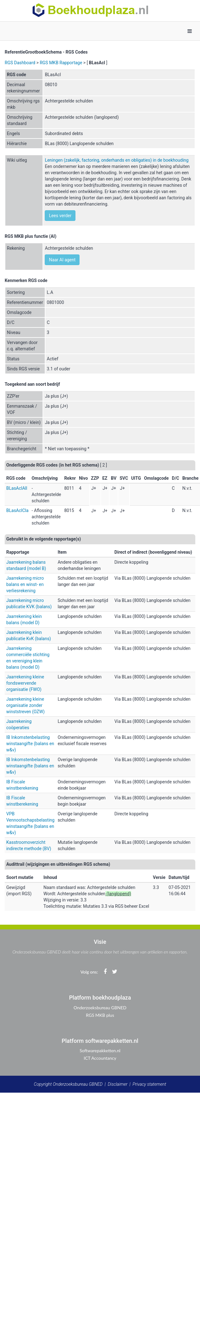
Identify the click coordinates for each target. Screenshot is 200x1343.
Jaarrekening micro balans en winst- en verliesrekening (25, 584)
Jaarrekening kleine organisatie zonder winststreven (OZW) (25, 705)
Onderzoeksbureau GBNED (100, 1007)
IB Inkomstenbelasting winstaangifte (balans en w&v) (30, 743)
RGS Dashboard (20, 62)
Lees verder (60, 215)
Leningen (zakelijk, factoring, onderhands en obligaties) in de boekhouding (116, 160)
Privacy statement (149, 1084)
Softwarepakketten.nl (99, 1050)
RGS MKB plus (100, 1015)
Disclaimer (117, 1084)
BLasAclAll (16, 488)
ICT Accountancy (100, 1058)
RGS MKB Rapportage (61, 62)
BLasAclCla (17, 510)
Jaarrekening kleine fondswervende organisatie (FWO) (25, 683)
